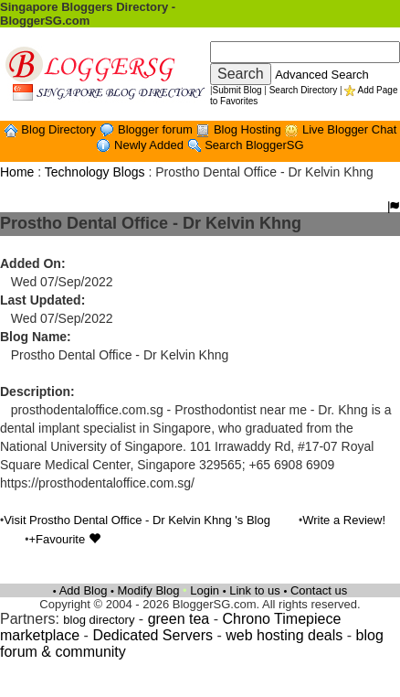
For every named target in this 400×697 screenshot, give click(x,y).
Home (17, 172)
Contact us (318, 590)
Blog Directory (60, 129)
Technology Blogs (95, 172)
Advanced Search (322, 74)
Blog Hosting (249, 129)
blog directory (98, 620)
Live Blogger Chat (349, 129)
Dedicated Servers (152, 635)
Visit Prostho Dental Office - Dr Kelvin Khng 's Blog (137, 520)
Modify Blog (149, 590)
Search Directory (303, 90)
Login (204, 590)
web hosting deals (284, 635)
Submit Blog (237, 90)
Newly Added (150, 145)
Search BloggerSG (254, 145)
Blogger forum (156, 129)
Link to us (254, 590)
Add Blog (83, 590)
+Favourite (64, 539)
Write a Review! (343, 520)
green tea (179, 619)
